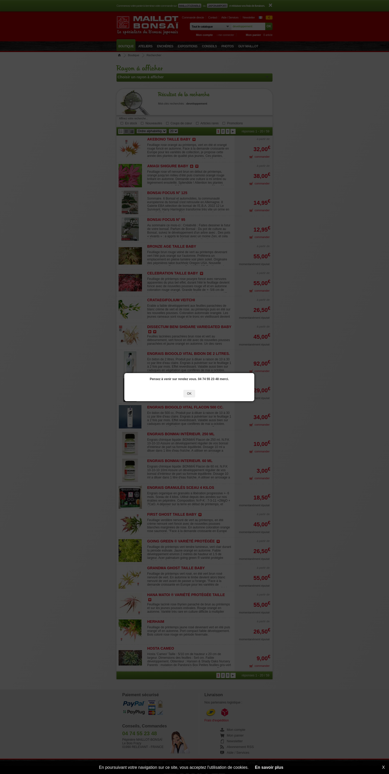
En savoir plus (269, 767)
